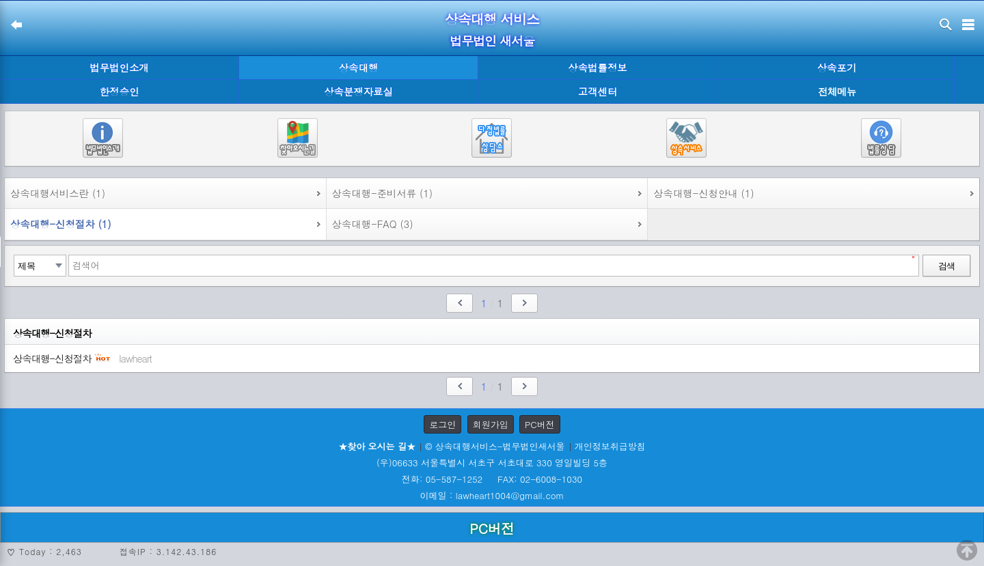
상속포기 (837, 67)
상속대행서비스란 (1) (57, 193)
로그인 (442, 424)
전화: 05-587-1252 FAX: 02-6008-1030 (492, 478)
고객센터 (598, 91)
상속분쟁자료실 (358, 91)
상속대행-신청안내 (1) (703, 193)
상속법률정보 (597, 67)
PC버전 (540, 424)
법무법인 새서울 (492, 40)
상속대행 (359, 67)
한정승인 (119, 91)
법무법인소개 (119, 67)
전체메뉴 (837, 92)
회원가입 (490, 424)
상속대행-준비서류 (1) (382, 193)
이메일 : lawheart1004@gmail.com (492, 495)
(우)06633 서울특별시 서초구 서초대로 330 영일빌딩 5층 (492, 462)
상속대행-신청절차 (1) (60, 224)
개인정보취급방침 (610, 446)
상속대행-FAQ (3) (372, 224)
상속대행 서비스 (492, 19)
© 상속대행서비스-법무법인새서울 (494, 446)
